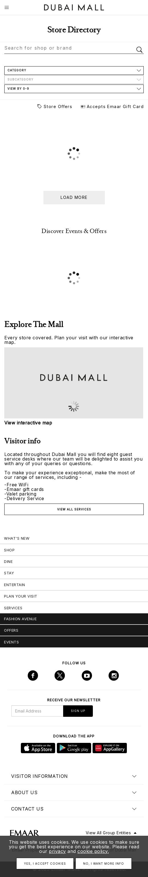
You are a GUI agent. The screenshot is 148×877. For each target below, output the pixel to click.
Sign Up (78, 710)
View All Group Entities (108, 832)
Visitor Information (39, 776)
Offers (11, 630)
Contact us (27, 809)
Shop (9, 550)
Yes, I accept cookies (45, 863)
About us (24, 792)
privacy (57, 851)
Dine (8, 561)
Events (11, 642)
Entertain (14, 584)
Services (13, 608)
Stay (9, 573)
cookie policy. (93, 851)
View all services (74, 509)
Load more (74, 197)
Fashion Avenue (20, 618)
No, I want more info (103, 863)
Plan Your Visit (20, 596)
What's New (16, 538)
